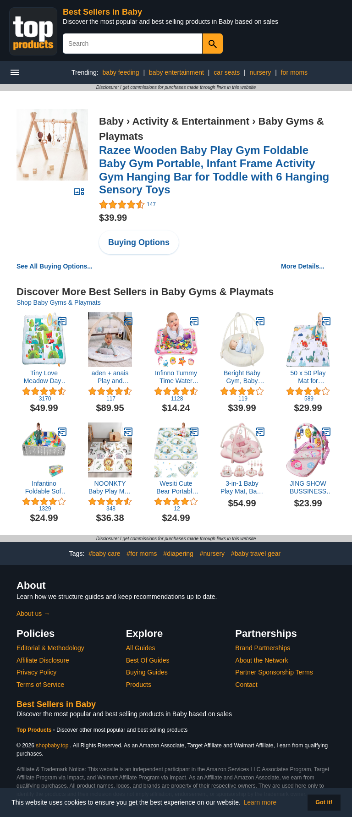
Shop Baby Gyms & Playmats (58, 302)
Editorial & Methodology (50, 648)
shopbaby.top (52, 745)
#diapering (178, 553)
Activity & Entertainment (191, 121)
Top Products (34, 730)
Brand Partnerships (262, 648)
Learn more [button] (260, 802)
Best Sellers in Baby (102, 11)
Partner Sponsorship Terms (274, 672)
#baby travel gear (255, 553)
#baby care (104, 553)
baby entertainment (176, 72)
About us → (33, 613)
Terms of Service (40, 684)
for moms (294, 72)
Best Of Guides (148, 660)
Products (138, 684)
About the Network (261, 660)
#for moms (141, 553)
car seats (227, 72)
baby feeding (120, 72)
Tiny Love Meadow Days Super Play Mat (44, 377)
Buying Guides (147, 672)
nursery (260, 72)
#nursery (212, 553)
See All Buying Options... (54, 266)
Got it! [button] (323, 802)
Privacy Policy (36, 672)
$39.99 (113, 218)
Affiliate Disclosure (42, 660)
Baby (111, 121)
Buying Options (139, 242)
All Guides (140, 648)
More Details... (302, 266)
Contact (246, 684)
